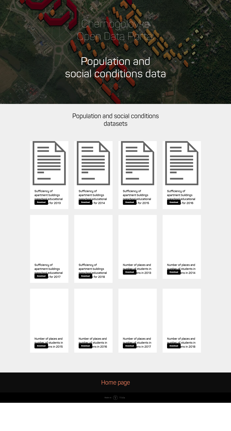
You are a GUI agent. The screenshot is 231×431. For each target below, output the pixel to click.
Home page (115, 411)
